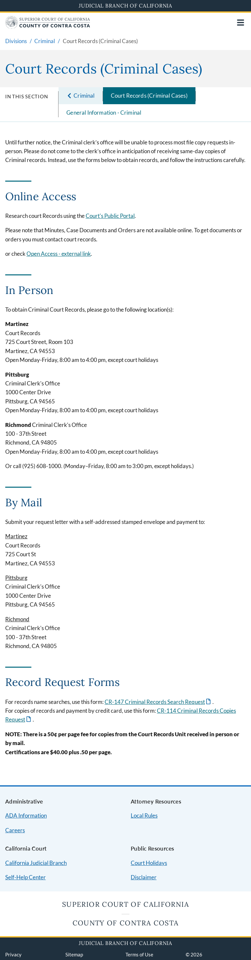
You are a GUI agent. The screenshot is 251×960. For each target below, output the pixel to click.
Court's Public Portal (110, 215)
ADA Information (26, 815)
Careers (15, 830)
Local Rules (144, 815)
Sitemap (74, 954)
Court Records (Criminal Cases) (149, 95)
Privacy (13, 954)
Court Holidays (149, 862)
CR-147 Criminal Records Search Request (155, 701)
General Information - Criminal (103, 112)
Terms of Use (139, 954)
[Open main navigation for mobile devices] (240, 22)
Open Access (58, 253)
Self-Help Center (25, 877)
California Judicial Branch (36, 862)
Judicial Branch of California (125, 5)
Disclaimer (144, 877)
